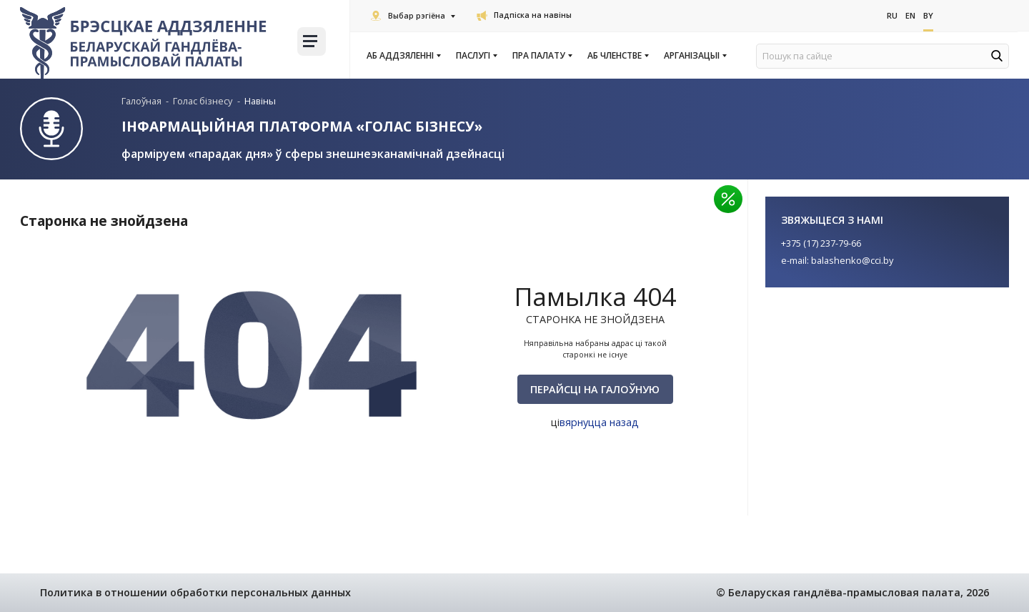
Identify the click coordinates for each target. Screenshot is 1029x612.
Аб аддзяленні (403, 56)
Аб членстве (617, 56)
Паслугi (476, 56)
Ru (892, 15)
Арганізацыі (694, 56)
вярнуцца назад (599, 422)
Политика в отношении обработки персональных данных (195, 592)
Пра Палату (541, 56)
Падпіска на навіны (524, 15)
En (910, 15)
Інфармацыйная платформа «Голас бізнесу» (301, 126)
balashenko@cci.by (852, 260)
